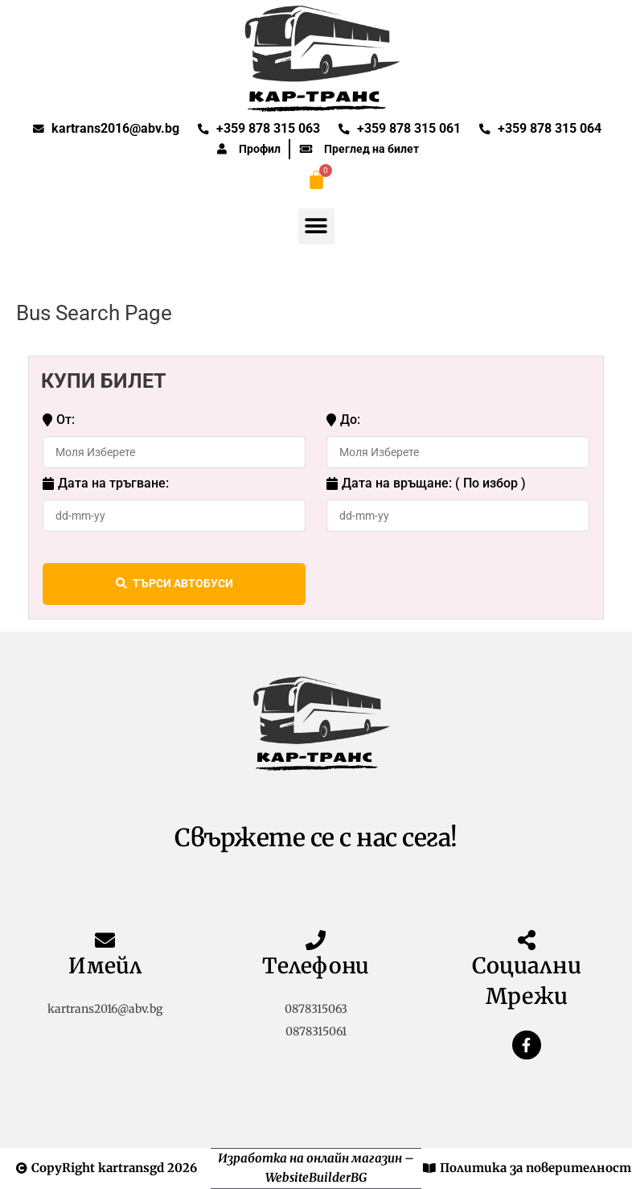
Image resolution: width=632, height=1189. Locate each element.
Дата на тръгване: (106, 483)
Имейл (105, 965)
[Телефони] (316, 940)
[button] (316, 226)
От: (59, 420)
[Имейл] (105, 940)
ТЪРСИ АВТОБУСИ (174, 584)
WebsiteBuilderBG (316, 1177)
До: (343, 420)
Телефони (315, 965)
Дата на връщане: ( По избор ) (426, 483)
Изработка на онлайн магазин (310, 1158)
